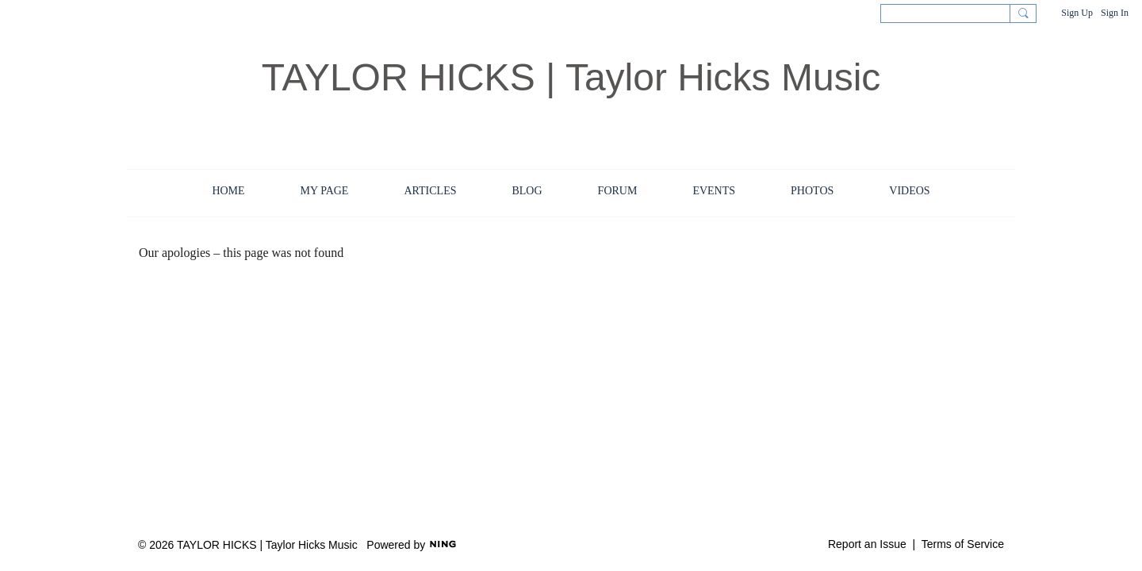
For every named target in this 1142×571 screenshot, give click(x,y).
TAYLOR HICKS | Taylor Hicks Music (571, 77)
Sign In (1115, 12)
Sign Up (1077, 12)
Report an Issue (867, 544)
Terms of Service (963, 544)
